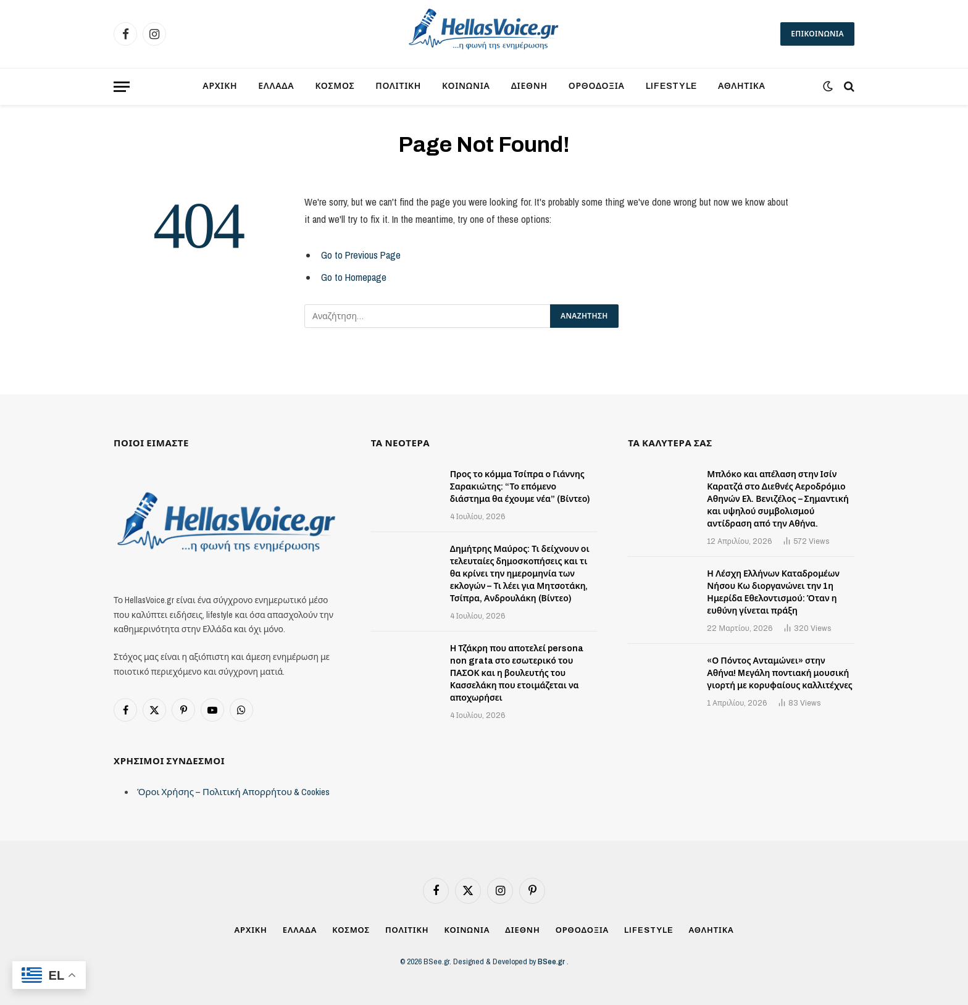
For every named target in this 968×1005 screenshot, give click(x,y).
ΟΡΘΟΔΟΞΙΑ (597, 86)
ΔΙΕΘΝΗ (529, 86)
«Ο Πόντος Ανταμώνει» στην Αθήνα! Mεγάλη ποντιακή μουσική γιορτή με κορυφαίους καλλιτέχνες (780, 673)
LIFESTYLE (671, 86)
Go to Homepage (353, 277)
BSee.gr (552, 961)
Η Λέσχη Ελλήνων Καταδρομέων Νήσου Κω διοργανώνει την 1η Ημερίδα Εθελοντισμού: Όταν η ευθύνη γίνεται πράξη (773, 592)
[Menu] (122, 87)
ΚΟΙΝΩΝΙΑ (466, 86)
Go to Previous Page (361, 255)
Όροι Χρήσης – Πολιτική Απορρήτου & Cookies (233, 791)
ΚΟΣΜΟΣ (334, 86)
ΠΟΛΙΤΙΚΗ (398, 86)
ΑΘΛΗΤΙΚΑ (742, 86)
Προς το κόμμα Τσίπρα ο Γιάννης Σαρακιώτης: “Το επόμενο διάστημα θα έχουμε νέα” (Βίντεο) (520, 487)
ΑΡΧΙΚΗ (219, 86)
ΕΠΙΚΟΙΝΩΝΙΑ (817, 34)
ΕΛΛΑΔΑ (276, 86)
